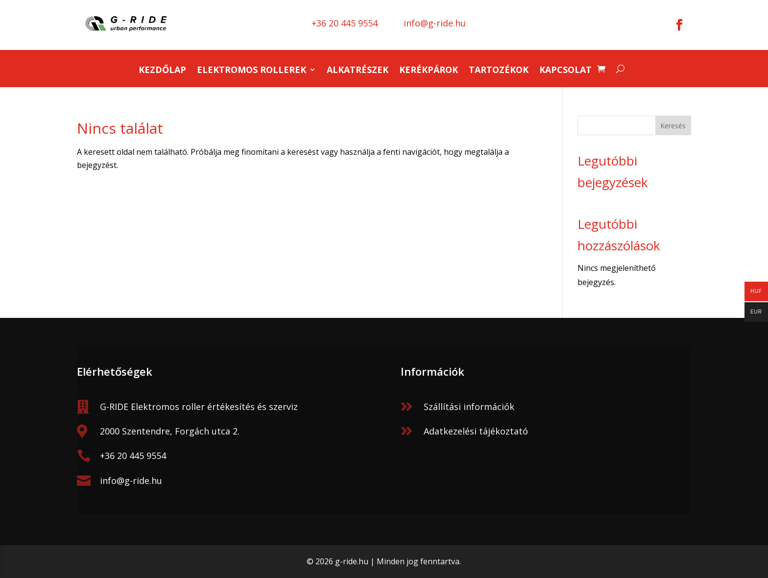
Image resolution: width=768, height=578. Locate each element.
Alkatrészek (357, 70)
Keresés (673, 125)
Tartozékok (498, 70)
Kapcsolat (565, 70)
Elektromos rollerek (251, 70)
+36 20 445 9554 (133, 455)
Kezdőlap (162, 70)
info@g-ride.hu (131, 480)
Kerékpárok (428, 70)
